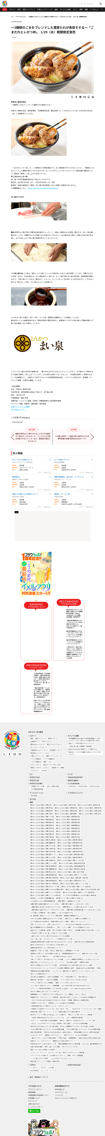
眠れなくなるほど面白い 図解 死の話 (41, 808)
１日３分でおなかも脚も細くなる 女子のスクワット (80, 924)
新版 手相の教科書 (36, 1032)
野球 (19, 9)
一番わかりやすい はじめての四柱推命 (75, 1035)
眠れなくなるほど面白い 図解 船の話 (66, 811)
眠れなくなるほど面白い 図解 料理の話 (42, 837)
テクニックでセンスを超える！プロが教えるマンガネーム (47, 1055)
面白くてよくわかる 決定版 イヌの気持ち (42, 1050)
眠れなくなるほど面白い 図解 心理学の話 (42, 849)
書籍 (86, 9)
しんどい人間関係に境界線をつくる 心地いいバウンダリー (83, 959)
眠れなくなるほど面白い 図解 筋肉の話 (68, 819)
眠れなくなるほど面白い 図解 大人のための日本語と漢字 (83, 889)
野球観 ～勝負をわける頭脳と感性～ (79, 1000)
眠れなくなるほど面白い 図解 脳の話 (41, 811)
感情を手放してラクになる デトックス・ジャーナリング (47, 962)
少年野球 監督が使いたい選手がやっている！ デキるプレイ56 (49, 1006)
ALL (4, 9)
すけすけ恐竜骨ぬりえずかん (81, 927)
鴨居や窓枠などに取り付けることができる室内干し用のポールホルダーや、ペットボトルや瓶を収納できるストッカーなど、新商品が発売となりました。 (33, 437)
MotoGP (44, 770)
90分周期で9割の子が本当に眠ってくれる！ (88, 930)
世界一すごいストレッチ (37, 924)
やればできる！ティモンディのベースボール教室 (86, 1009)
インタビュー (94, 9)
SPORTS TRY (72, 786)
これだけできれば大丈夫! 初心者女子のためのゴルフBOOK (48, 1000)
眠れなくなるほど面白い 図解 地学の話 (42, 828)
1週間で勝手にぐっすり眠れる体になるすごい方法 (77, 907)
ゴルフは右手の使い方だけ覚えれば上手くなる (75, 986)
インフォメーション (37, 793)
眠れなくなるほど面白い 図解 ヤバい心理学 (43, 863)
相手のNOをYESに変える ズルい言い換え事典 (44, 1026)
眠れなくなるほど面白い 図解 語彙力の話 (70, 846)
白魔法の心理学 (84, 962)
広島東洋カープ (35, 741)
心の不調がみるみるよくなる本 (62, 956)
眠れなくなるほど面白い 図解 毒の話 (66, 808)
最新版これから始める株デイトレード (64, 1041)
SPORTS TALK (35, 777)
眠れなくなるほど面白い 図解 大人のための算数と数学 (46, 889)
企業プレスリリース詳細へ (21, 406)
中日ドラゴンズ (46, 741)
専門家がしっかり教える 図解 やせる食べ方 (69, 898)
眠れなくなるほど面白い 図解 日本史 (90, 814)
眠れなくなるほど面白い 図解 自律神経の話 (43, 881)
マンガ (70, 774)
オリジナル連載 (65, 9)
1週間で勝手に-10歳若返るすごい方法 (68, 901)
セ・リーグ (44, 1071)
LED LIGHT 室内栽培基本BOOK (92, 1044)
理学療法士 (16, 477)
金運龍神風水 (73, 1038)
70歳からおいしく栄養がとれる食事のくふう (77, 919)
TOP (12, 16)
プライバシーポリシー (35, 1089)
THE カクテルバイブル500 (69, 1047)
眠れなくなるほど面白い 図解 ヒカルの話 (42, 857)
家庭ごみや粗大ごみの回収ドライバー (25, 494)
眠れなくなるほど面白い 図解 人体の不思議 (71, 872)
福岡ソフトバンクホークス (54, 756)
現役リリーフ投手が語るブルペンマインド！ (82, 743)
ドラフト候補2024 (49, 759)
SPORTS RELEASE (21, 16)
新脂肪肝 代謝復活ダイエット (73, 916)
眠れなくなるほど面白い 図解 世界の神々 (70, 849)
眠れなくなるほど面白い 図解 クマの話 (42, 817)
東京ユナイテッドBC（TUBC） (52, 765)
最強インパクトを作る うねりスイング (67, 983)
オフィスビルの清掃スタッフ (22, 459)
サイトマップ (32, 1101)
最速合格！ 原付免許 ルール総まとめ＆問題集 (44, 980)
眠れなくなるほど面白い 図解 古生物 (90, 811)
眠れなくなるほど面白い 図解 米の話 (64, 805)
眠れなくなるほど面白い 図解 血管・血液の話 (74, 878)
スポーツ (12, 9)
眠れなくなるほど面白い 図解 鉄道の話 (68, 828)
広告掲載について (34, 1098)
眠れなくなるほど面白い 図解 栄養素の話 (42, 843)
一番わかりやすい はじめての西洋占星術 (43, 1038)
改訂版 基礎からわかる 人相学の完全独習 (86, 1032)
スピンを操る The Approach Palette (81, 988)
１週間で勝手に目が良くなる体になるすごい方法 (45, 907)
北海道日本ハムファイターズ (39, 750)
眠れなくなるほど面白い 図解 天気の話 (42, 831)
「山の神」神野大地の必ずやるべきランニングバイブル (47, 1018)
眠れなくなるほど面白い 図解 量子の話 (68, 834)
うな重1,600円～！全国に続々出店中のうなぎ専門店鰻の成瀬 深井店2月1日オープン (72, 437)
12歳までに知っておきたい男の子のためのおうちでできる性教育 (50, 936)
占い (31, 774)
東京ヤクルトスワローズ (54, 744)
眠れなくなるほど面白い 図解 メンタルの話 (71, 860)
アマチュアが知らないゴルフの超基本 (41, 983)
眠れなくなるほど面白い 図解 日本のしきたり (73, 881)
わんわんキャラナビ (36, 1035)
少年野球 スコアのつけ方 (38, 1003)
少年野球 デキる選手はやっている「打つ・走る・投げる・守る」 (50, 1009)
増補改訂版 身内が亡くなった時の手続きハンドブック (46, 948)
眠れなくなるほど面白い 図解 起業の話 (42, 819)
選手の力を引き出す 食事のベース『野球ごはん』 (83, 749)
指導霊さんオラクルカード (53, 1035)
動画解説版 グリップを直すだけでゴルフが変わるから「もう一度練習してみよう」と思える (58, 994)
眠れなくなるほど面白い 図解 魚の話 (89, 805)
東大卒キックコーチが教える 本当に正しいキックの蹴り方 (48, 1015)
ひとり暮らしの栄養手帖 (37, 913)
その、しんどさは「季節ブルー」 (40, 956)
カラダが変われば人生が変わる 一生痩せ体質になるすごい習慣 (49, 921)
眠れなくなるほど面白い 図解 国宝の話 (42, 822)
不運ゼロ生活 (62, 1038)
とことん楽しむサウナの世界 (39, 1058)
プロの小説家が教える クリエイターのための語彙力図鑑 (83, 1029)
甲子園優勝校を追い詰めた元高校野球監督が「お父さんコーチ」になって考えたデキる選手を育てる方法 (85, 739)
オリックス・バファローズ (38, 747)
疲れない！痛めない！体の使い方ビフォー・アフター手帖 (77, 1020)
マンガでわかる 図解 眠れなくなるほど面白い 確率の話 (79, 895)
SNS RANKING (34, 1071)
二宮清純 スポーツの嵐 (37, 786)
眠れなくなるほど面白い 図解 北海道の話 (42, 860)
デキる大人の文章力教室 (80, 1023)
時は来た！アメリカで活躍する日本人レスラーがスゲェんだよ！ (85, 753)
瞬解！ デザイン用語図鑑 (75, 1055)
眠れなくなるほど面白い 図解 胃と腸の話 (70, 840)
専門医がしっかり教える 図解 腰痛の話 (42, 898)
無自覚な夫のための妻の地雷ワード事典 (88, 968)
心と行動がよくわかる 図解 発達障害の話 (42, 901)
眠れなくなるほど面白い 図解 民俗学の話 (70, 852)
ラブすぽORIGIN (73, 783)
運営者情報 (32, 1092)
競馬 (81, 9)
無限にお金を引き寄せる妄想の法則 (89, 1038)
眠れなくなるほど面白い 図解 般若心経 (68, 831)
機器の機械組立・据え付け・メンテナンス (69, 477)
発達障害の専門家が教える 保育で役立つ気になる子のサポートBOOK (51, 942)
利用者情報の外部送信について (38, 1095)
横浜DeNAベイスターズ (37, 744)
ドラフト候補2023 (35, 759)
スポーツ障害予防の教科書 (74, 1018)
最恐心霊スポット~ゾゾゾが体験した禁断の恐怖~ (45, 1061)
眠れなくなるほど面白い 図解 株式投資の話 (43, 866)
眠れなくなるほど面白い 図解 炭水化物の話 (72, 869)
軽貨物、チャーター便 (62, 494)
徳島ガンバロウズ (35, 768)
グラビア (43, 1068)
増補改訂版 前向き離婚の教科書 (40, 971)
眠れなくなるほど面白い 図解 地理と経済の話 (44, 878)
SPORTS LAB (34, 780)
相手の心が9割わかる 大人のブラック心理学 (43, 965)
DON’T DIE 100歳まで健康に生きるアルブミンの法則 (46, 919)
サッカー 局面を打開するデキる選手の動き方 (66, 1012)
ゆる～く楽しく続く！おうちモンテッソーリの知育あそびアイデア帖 (51, 939)
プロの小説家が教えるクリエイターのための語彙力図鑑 (47, 1029)
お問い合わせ (32, 1104)
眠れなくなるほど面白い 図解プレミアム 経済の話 (45, 895)
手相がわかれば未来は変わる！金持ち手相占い (58, 1032)
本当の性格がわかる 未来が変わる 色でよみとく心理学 (75, 965)
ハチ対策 (51, 1068)
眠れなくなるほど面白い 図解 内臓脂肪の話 (43, 869)
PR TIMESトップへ (18, 409)
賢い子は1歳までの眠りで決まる (62, 930)
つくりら (58, 1095)
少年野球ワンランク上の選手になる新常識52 (61, 1003)
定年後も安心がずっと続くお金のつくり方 (43, 1044)
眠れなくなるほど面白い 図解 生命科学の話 (72, 863)
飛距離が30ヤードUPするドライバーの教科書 (44, 997)
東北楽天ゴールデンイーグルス (39, 753)
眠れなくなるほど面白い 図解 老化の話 (68, 837)
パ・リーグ (53, 1071)
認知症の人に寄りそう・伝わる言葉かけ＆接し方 (45, 953)
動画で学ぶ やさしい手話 (89, 953)
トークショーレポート (35, 1107)
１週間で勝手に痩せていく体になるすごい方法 (74, 904)
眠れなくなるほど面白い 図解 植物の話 (42, 825)
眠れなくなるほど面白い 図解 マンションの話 (74, 884)
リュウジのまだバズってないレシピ (61, 1058)
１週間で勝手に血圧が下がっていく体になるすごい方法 (47, 910)
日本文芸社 (33, 795)
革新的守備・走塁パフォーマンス (40, 1012)
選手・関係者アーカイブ (39, 1077)
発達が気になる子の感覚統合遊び (84, 942)
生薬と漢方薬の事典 (36, 1047)
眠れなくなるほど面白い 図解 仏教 (40, 805)
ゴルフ (75, 9)
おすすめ (33, 799)
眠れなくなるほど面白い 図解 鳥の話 (90, 808)
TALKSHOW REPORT (75, 777)
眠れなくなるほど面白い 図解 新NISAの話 (43, 872)
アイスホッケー (35, 770)
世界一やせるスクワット (54, 924)
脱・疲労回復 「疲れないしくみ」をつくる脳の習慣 (46, 916)
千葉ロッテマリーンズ (44, 9)
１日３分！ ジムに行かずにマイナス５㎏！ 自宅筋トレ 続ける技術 (50, 1023)
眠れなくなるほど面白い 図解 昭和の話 (68, 822)
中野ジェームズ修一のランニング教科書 (80, 1015)
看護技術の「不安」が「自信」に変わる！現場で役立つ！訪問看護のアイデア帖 (54, 951)
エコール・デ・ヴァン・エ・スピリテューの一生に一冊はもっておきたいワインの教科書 (57, 1053)
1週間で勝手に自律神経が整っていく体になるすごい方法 (83, 910)
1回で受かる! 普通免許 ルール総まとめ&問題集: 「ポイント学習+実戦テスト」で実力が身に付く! (59, 977)
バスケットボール (35, 765)
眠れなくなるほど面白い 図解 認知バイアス (43, 854)
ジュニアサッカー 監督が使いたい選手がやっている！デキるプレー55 (73, 971)
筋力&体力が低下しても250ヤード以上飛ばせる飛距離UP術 (78, 997)
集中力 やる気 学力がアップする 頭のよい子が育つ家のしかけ (49, 945)
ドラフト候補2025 (35, 762)
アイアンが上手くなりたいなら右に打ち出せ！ (74, 980)
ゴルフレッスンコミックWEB (64, 1098)
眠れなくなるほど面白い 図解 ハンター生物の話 (76, 886)
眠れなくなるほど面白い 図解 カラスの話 (42, 846)
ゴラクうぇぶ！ (60, 1092)
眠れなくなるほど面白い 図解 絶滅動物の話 (72, 866)
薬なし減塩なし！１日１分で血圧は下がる (60, 913)
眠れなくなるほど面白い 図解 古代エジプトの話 (44, 886)
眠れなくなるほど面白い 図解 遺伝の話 (68, 817)
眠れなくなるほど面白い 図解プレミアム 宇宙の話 (45, 892)
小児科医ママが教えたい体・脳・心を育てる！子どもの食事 (48, 933)
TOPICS (32, 1065)
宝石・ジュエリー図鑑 (64, 927)
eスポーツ (46, 768)
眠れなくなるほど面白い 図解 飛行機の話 (70, 857)
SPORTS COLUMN (36, 783)
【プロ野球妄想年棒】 (37, 789)
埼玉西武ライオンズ (56, 750)
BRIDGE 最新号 (73, 780)
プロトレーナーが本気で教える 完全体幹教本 (44, 1020)
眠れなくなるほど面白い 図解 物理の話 (42, 834)
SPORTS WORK (82, 786)
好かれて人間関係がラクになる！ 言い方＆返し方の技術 (77, 1026)
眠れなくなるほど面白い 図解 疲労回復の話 (43, 875)
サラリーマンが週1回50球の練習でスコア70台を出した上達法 (49, 988)
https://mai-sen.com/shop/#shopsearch (43, 188)
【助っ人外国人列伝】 (53, 786)
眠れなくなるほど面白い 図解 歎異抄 (66, 814)
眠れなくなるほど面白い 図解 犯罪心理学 (71, 854)
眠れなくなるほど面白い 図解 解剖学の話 (70, 843)
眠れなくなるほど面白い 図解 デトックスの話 (73, 875)
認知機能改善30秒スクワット (71, 953)
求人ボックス (47, 472)
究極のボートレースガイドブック (40, 1041)
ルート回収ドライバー (62, 459)
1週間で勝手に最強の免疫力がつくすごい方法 (44, 904)
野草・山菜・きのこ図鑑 (52, 1047)
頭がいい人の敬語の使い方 (38, 974)
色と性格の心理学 (72, 962)
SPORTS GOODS (95, 786)
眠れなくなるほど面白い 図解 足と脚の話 (42, 840)
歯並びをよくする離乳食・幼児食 (40, 930)
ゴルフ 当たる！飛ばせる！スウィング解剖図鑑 (44, 986)
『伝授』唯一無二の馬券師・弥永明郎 (80, 746)
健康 (56, 9)
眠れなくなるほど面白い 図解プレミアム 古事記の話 (78, 892)
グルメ (14, 37)
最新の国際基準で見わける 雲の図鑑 (69, 1044)
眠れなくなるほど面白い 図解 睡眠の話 (68, 825)
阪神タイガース (52, 738)
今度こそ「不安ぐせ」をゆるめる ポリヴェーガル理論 (46, 959)
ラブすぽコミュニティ (75, 793)
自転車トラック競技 (58, 768)
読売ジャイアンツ (29, 9)
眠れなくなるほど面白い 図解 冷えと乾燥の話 (44, 884)
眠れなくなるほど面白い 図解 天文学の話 (42, 852)
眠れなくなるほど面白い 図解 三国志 (41, 814)
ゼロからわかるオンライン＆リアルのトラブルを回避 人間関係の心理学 (52, 968)
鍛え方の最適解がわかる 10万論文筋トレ (42, 927)
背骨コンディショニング (78, 921)
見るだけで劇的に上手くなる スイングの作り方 (44, 991)
